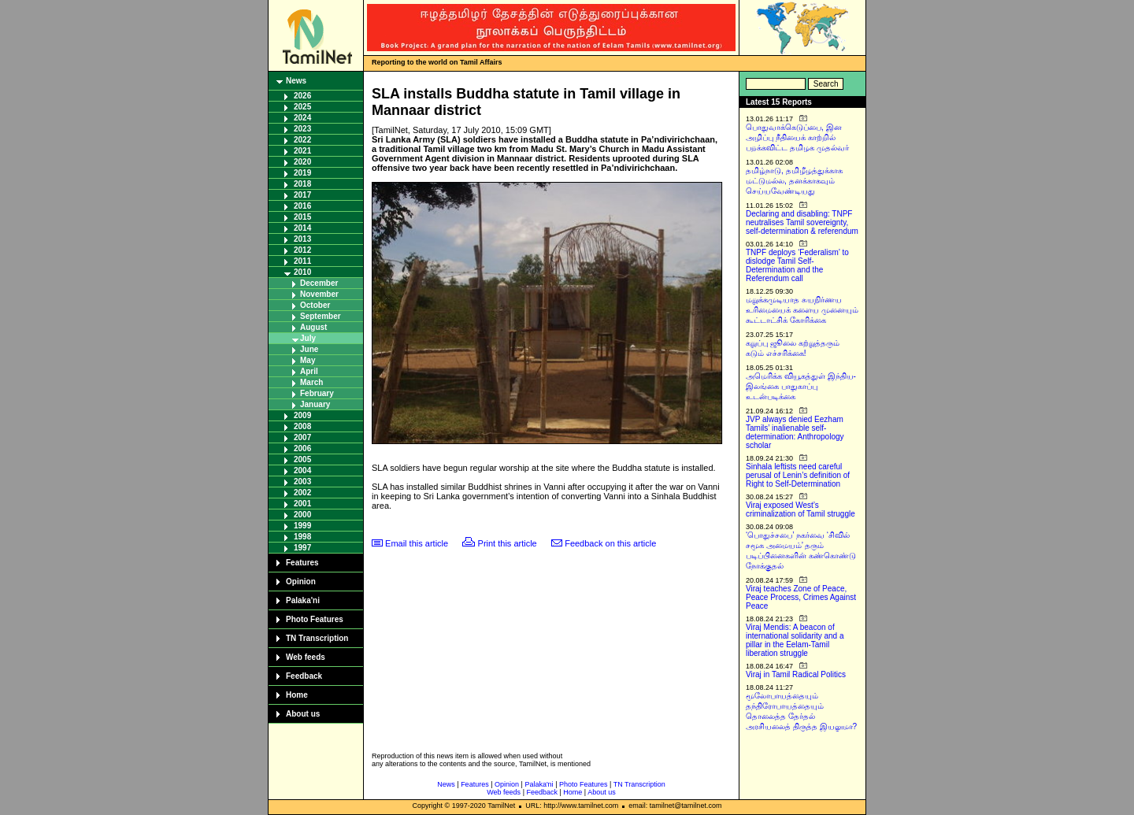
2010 (302, 272)
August (313, 327)
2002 (302, 492)
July (308, 338)
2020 (302, 161)
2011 (302, 261)
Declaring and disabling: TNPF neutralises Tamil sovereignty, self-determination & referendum (802, 222)
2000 (302, 514)
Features (302, 562)
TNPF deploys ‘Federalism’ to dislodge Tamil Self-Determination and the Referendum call (797, 265)
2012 (302, 250)
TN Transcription (317, 638)
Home (297, 695)
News (296, 80)
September (320, 316)
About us (303, 713)
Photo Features (314, 619)
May (307, 360)
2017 (302, 195)
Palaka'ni (303, 600)
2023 (302, 128)
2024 (302, 117)
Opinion (301, 581)
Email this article (416, 543)
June (309, 349)
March (311, 382)
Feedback (304, 676)
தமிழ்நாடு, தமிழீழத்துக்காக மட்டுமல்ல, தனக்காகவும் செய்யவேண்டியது (794, 180)
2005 (302, 459)
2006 (302, 448)
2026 (302, 95)
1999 (302, 525)
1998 (302, 536)
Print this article (507, 543)
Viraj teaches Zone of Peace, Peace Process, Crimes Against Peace (801, 597)
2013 (302, 239)
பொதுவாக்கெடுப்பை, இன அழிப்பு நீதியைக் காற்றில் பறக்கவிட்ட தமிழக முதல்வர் (797, 137)
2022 (302, 139)
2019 (302, 173)
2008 (302, 426)
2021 (302, 150)
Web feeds (305, 657)
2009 (302, 415)
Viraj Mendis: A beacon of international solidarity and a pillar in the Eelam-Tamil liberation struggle (795, 640)
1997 (302, 547)
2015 (302, 217)
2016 (302, 206)
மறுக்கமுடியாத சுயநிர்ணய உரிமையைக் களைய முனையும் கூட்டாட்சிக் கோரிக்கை (802, 309)
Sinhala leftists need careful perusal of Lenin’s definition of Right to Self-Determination (798, 475)
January (315, 404)
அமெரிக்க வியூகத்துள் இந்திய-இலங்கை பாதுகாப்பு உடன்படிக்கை (801, 386)
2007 (302, 437)
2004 (302, 470)
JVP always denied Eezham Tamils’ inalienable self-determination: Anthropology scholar (795, 432)
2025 (302, 106)
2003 (302, 481)
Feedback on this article (610, 543)
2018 (302, 184)
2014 (302, 228)
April (309, 371)
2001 (302, 503)
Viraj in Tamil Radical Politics (796, 674)
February (317, 393)
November (319, 294)
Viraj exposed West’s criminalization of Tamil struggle (800, 509)
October (315, 305)
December (319, 283)
